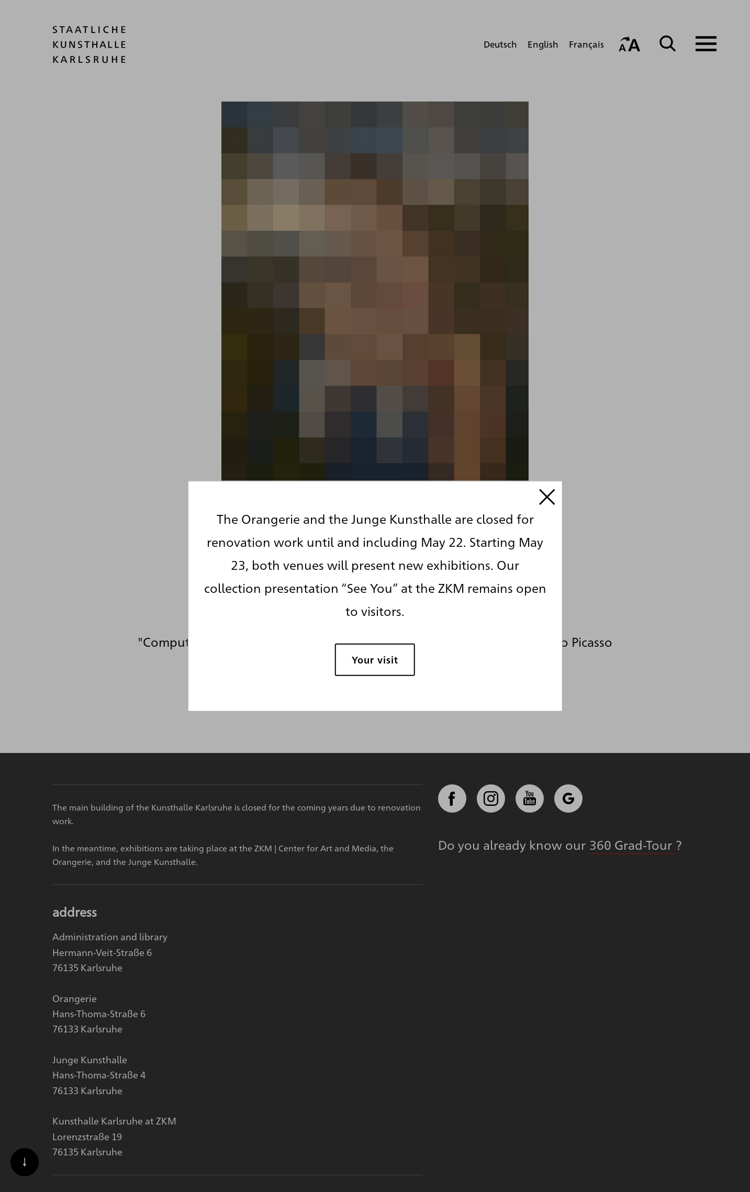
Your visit (375, 659)
